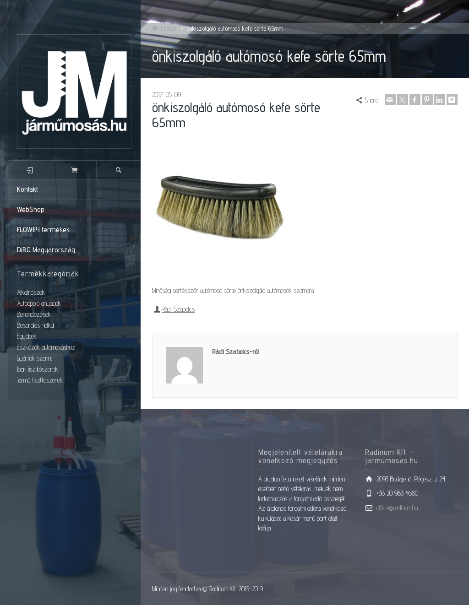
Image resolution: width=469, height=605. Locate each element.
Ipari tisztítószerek (37, 369)
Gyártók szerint (34, 358)
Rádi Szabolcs (178, 309)
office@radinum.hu (397, 508)
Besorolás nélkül (36, 325)
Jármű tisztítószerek (40, 380)
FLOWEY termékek (43, 229)
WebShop (30, 209)
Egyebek (27, 336)
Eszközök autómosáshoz (46, 347)
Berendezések (34, 314)
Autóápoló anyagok (39, 303)
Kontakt (27, 189)
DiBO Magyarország (46, 249)
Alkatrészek (31, 292)
